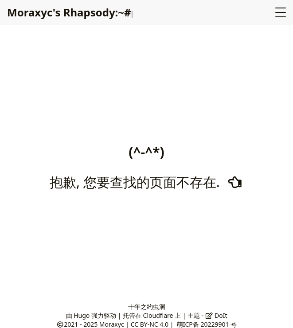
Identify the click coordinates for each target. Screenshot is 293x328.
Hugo (82, 315)
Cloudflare (158, 315)
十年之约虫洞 (146, 306)
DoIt (216, 315)
